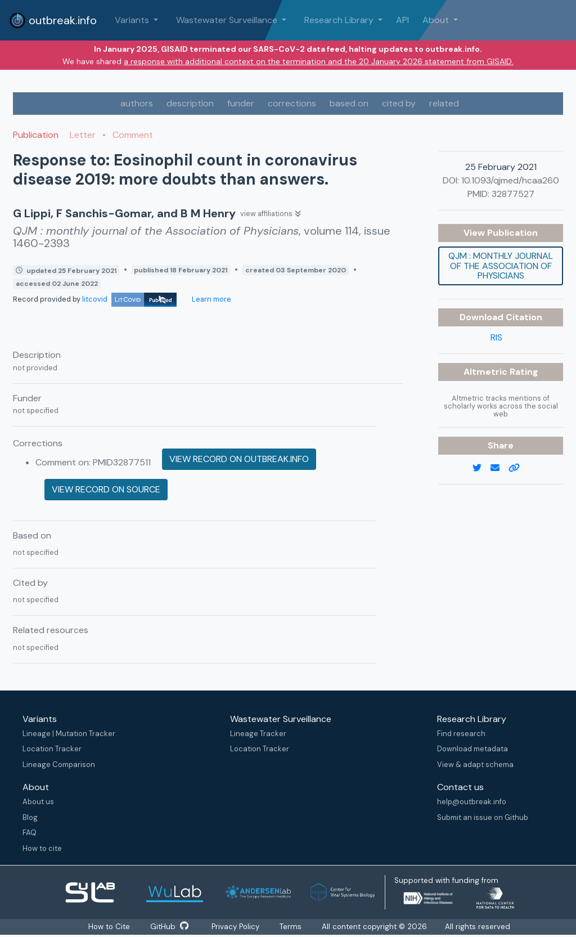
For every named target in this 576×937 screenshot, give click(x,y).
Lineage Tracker (258, 733)
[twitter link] (481, 468)
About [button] (436, 20)
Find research (461, 733)
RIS (496, 337)
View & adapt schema (475, 764)
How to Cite (107, 927)
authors (136, 103)
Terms (295, 927)
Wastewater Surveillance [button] (228, 20)
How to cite (42, 848)
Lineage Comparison (58, 764)
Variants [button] (133, 20)
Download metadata (472, 749)
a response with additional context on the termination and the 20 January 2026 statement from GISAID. (319, 61)
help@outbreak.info (471, 801)
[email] (499, 468)
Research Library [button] (340, 20)
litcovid (129, 299)
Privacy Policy (237, 927)
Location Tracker (52, 749)
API (402, 20)
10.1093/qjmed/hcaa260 (510, 180)
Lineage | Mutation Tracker (68, 733)
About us (38, 801)
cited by (399, 103)
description (190, 103)
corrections (292, 103)
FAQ (29, 832)
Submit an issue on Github (482, 817)
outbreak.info (53, 20)
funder (240, 103)
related (444, 103)
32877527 (513, 194)
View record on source (106, 489)
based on (349, 103)
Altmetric (487, 372)
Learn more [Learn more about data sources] (210, 299)
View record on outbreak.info (239, 459)
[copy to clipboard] (518, 468)
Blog (30, 817)
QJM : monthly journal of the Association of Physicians (500, 265)
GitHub (168, 927)
